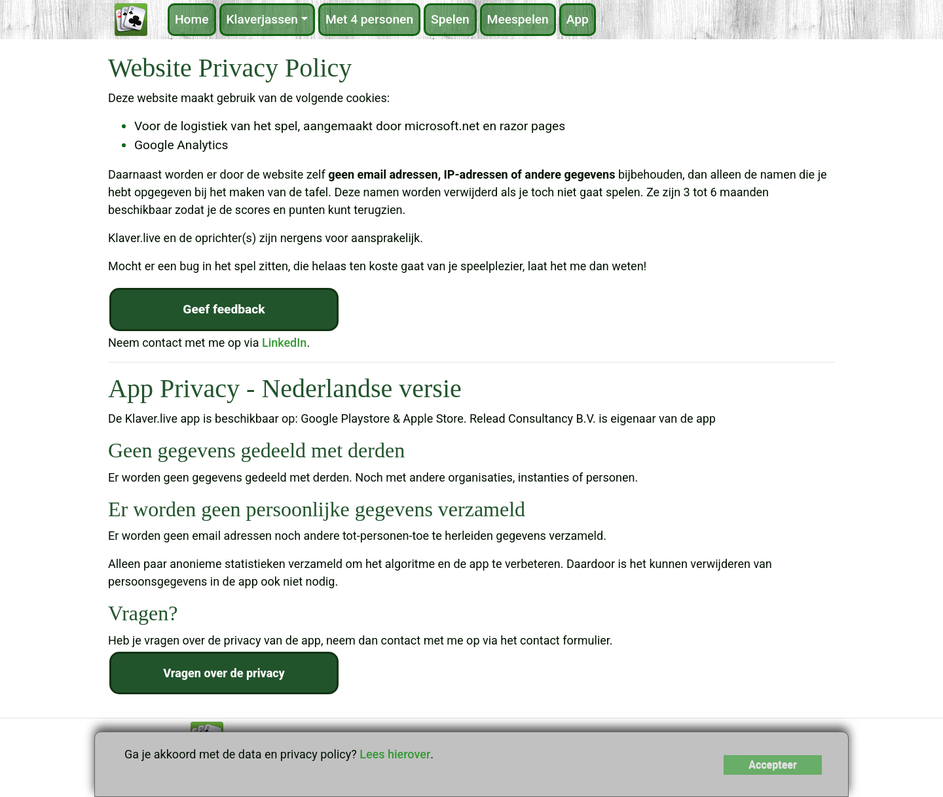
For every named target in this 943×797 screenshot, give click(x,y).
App (577, 19)
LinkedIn (284, 342)
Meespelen (518, 19)
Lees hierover (395, 754)
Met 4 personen (369, 19)
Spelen (450, 19)
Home (192, 19)
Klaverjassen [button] (263, 19)
